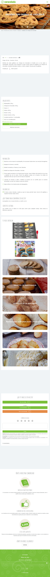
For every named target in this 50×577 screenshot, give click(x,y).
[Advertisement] (25, 43)
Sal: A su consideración (9, 119)
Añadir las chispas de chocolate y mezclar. (14, 170)
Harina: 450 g (7, 110)
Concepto (25, 554)
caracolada (8, 2)
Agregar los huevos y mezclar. (11, 164)
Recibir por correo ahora (14, 127)
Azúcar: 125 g (7, 112)
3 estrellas (25, 421)
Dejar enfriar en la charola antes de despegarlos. (16, 184)
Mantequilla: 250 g (8, 103)
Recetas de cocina (8, 30)
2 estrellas (29, 421)
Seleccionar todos (7, 121)
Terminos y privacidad (25, 560)
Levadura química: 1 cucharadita (12, 117)
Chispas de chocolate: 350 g (11, 105)
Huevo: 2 (6, 108)
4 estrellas (21, 421)
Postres (15, 30)
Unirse (25, 545)
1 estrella (32, 421)
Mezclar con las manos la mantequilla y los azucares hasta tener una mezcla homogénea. (25, 161)
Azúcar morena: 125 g (9, 115)
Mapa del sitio (25, 557)
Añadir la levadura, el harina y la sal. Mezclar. (15, 167)
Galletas (19, 30)
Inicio (2, 30)
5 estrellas (18, 421)
